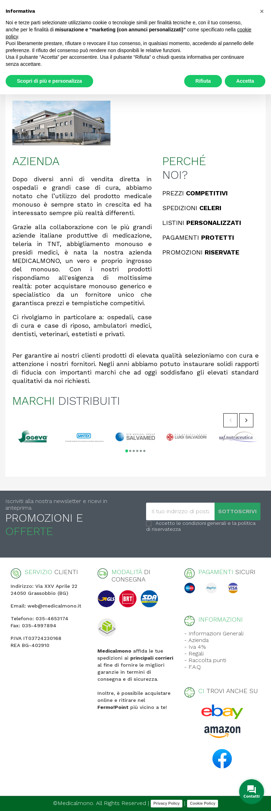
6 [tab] (144, 451)
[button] (261, 11)
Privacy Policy (166, 803)
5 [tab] (141, 451)
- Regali (194, 653)
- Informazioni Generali (213, 633)
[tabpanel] (33, 436)
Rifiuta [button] (203, 81)
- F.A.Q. (192, 667)
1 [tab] (126, 450)
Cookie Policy (202, 803)
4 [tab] (137, 451)
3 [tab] (134, 451)
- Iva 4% (195, 646)
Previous (230, 420)
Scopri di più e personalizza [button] (49, 81)
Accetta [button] (245, 81)
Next (246, 420)
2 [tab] (130, 451)
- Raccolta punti (205, 660)
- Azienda (196, 640)
